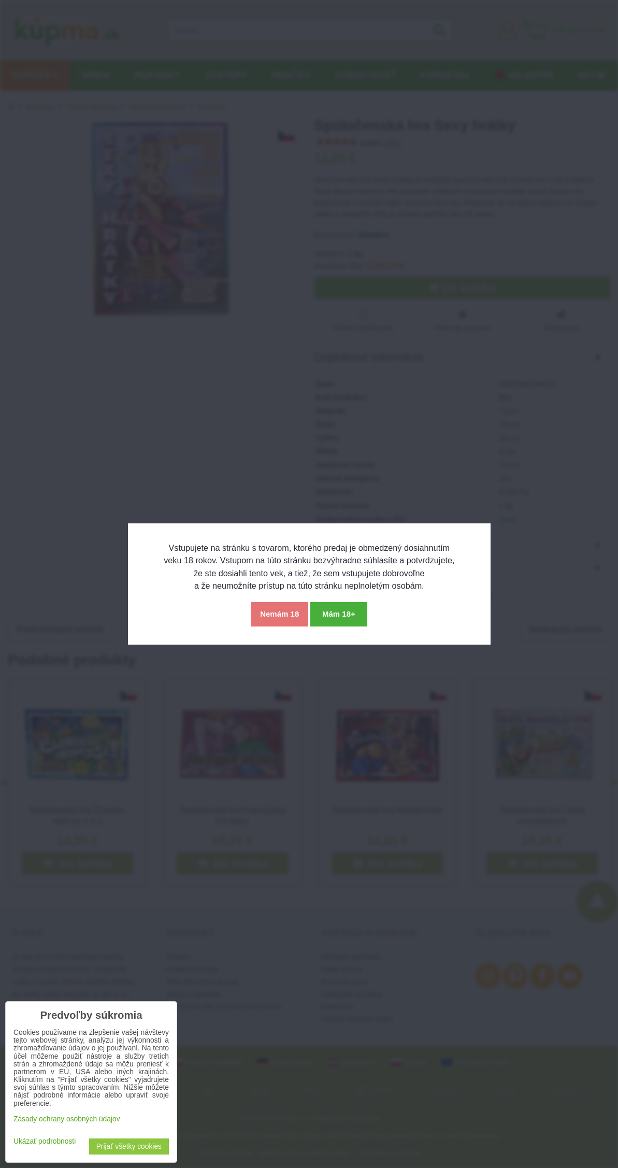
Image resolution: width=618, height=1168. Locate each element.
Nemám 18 (279, 613)
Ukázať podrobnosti (44, 1141)
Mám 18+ (338, 613)
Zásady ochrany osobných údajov (66, 1119)
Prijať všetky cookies (129, 1146)
